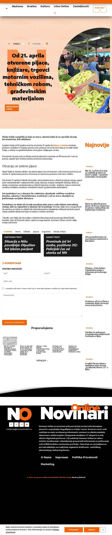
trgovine (46, 231)
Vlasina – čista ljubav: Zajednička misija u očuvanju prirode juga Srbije (42, 349)
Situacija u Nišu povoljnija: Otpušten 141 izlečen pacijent (19, 245)
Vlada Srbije (59, 231)
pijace (36, 231)
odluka (26, 231)
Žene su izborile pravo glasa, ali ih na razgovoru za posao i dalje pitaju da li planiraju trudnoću (26, 350)
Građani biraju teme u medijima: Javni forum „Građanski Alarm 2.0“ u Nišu (96, 366)
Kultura (89, 233)
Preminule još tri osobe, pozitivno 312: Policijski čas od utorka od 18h (61, 247)
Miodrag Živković (78, 477)
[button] (55, 13)
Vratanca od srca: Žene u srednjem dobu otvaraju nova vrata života (58, 349)
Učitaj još (42, 360)
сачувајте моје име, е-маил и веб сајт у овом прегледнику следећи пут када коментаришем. (41, 288)
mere (18, 231)
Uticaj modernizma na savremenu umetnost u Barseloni (96, 239)
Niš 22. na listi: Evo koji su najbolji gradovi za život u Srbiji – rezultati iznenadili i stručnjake (10, 350)
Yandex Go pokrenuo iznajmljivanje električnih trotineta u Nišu (74, 349)
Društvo (89, 166)
